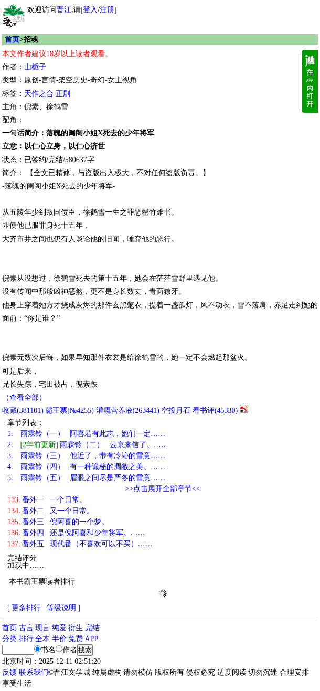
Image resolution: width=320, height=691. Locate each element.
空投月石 (175, 410)
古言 (26, 628)
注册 (107, 10)
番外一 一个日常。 (47, 500)
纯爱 (59, 628)
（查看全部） (24, 397)
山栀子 (35, 67)
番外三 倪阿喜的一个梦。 (58, 522)
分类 (9, 639)
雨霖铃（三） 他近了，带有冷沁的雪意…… (86, 456)
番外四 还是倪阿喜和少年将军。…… (76, 533)
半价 (59, 639)
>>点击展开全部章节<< (162, 489)
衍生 (75, 628)
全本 (42, 639)
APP (92, 639)
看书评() (215, 410)
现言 (42, 628)
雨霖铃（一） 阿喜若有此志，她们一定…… (86, 434)
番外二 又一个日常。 (50, 511)
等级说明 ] (63, 608)
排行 (26, 639)
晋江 (64, 10)
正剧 (63, 94)
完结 (92, 628)
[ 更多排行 (24, 608)
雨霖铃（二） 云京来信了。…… (87, 445)
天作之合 (39, 94)
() (23, 410)
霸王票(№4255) (69, 410)
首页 (12, 40)
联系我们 (33, 672)
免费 (75, 639)
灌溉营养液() (127, 410)
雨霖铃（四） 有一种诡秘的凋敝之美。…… (86, 467)
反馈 (9, 672)
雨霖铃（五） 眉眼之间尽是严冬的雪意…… (86, 478)
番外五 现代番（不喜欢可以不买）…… (80, 544)
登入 (90, 10)
